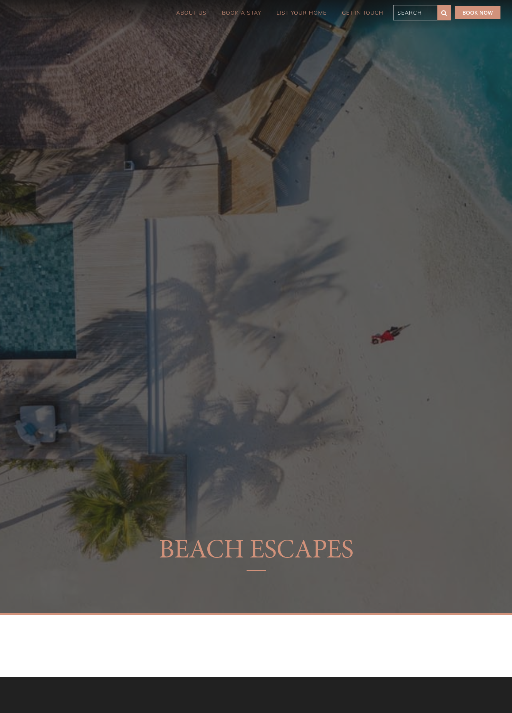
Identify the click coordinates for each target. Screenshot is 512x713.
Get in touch (363, 12)
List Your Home (302, 12)
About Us (191, 12)
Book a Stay (241, 12)
